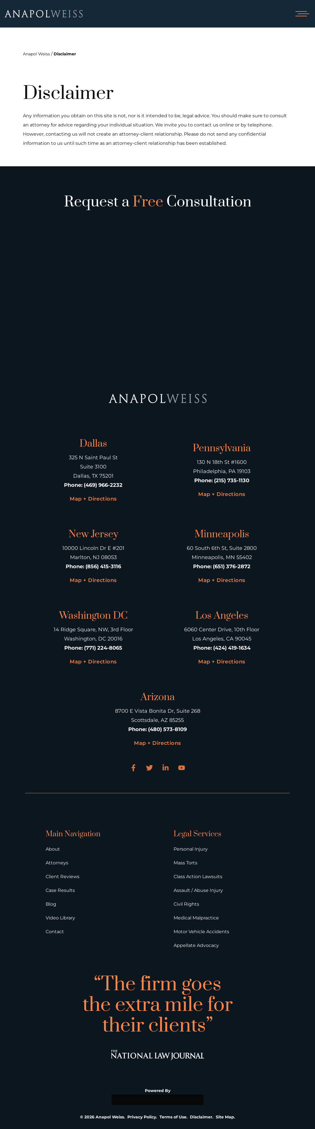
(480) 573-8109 (167, 729)
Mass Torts (185, 863)
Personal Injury (191, 849)
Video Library (60, 918)
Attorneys (57, 863)
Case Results (60, 890)
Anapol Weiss (36, 53)
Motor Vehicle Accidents (201, 931)
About (53, 849)
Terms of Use (173, 1117)
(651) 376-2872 (231, 566)
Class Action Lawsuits (198, 876)
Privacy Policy (141, 1117)
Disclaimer (65, 53)
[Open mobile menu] (301, 14)
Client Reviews (62, 876)
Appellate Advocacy (196, 945)
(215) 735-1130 (231, 480)
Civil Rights (186, 904)
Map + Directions (93, 499)
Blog (51, 904)
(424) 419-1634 (231, 648)
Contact (55, 931)
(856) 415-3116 (103, 566)
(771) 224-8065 (103, 648)
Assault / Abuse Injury (198, 890)
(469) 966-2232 (103, 485)
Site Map (225, 1117)
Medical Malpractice (196, 918)
